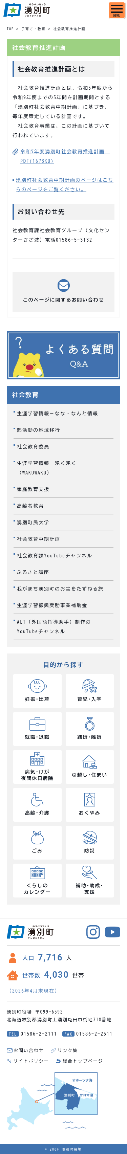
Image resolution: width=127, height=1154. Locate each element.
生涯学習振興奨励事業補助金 (52, 605)
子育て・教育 (33, 28)
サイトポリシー (31, 1061)
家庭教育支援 (33, 489)
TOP (10, 28)
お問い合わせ (29, 1050)
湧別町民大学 (33, 522)
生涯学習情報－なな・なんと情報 (57, 413)
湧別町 (26, 10)
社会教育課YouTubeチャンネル (54, 555)
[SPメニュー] (116, 10)
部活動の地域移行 (38, 430)
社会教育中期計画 (38, 539)
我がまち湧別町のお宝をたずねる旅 (60, 588)
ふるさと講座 (33, 572)
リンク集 (68, 1050)
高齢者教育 (30, 506)
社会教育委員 (33, 446)
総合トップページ (83, 1061)
